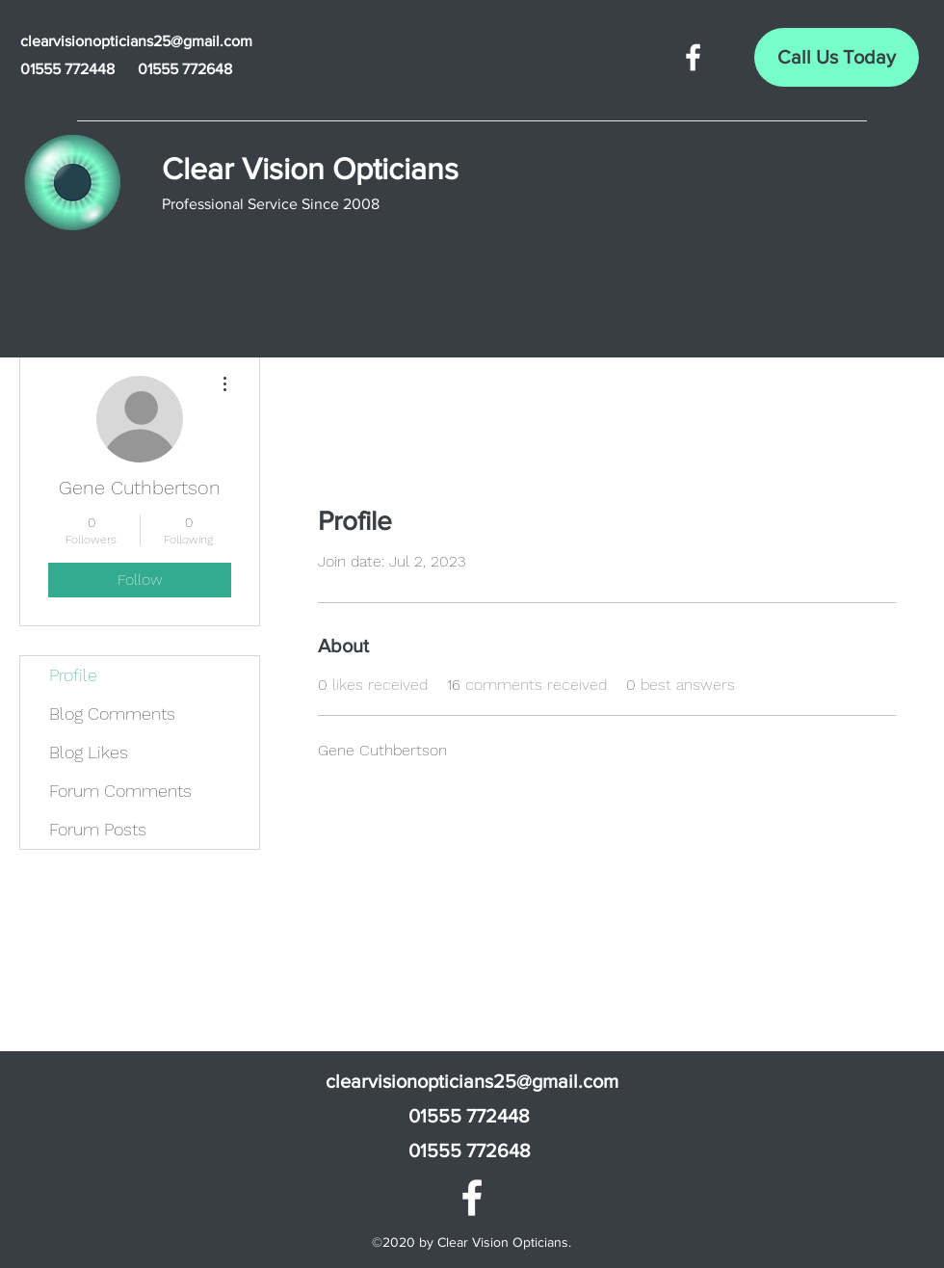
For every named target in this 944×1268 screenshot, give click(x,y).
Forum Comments (120, 790)
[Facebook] (693, 57)
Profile (73, 675)
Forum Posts (97, 829)
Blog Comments (112, 713)
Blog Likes (88, 752)
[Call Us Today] (836, 57)
